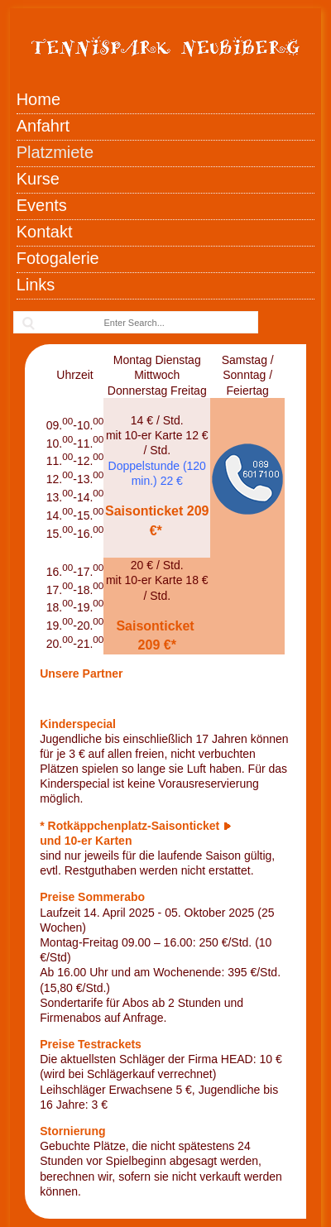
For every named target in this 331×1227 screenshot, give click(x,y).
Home (38, 99)
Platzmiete (55, 152)
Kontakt (45, 232)
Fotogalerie (58, 258)
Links (36, 285)
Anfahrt (43, 126)
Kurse (38, 179)
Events (42, 205)
